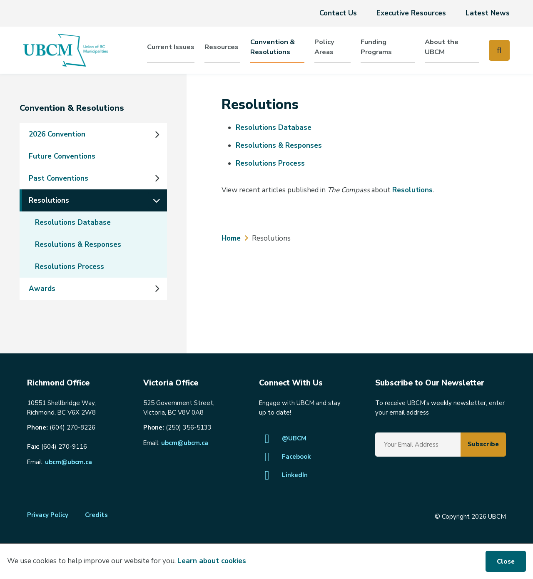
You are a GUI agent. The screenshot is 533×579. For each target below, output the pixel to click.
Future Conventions (62, 156)
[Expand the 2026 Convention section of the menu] (156, 134)
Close (506, 561)
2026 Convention (57, 134)
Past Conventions (58, 178)
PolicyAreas (324, 47)
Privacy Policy (47, 515)
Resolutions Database (73, 222)
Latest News (488, 13)
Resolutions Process (69, 266)
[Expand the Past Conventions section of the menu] (156, 178)
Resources (221, 47)
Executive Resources (411, 13)
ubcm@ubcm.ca (68, 462)
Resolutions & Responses (78, 244)
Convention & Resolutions (272, 47)
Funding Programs (376, 47)
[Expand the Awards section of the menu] (156, 288)
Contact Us (338, 13)
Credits (96, 515)
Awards (42, 288)
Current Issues (170, 47)
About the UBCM (441, 47)
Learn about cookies (211, 561)
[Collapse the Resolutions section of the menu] (156, 200)
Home (231, 238)
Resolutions (49, 200)
